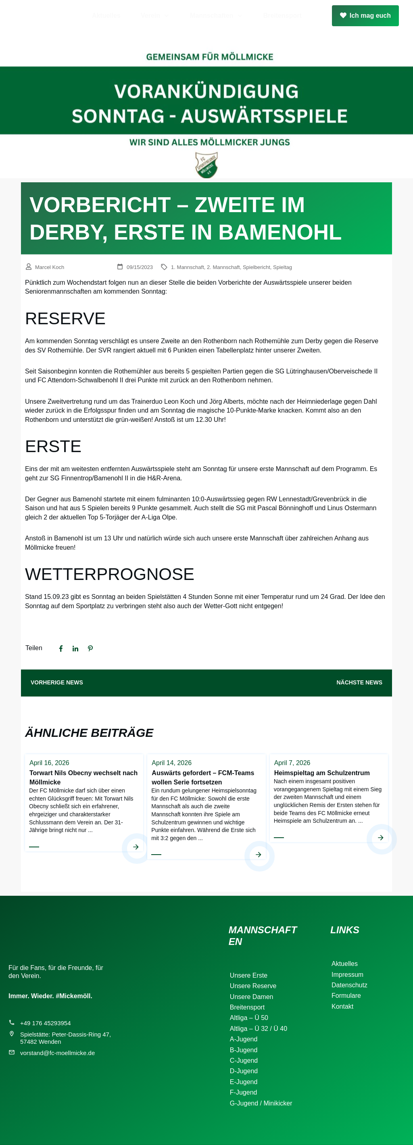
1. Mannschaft (187, 267)
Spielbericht (256, 267)
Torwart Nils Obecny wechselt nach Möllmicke (84, 806)
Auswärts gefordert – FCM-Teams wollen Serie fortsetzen (206, 806)
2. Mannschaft (223, 267)
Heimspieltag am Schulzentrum (329, 806)
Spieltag (282, 267)
